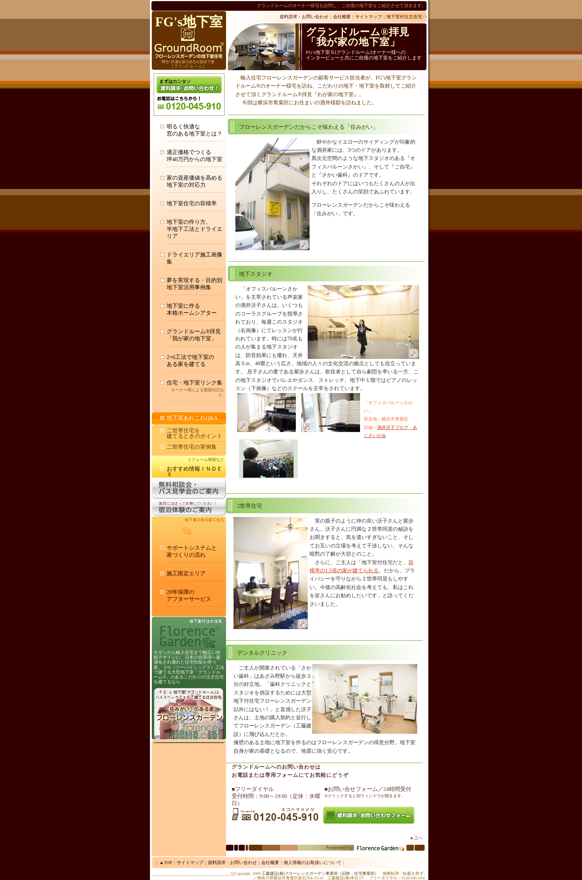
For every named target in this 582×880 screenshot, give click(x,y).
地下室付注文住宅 (404, 16)
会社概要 (342, 16)
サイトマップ (368, 16)
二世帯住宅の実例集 (192, 447)
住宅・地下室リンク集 (194, 383)
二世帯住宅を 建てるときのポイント (194, 433)
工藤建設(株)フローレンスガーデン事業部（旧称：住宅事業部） (320, 873)
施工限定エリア (186, 573)
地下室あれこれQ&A (192, 418)
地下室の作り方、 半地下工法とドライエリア (194, 229)
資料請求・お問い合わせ (303, 16)
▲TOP (165, 862)
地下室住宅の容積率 (192, 203)
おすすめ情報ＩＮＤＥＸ (194, 471)
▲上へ (416, 837)
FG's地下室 (189, 21)
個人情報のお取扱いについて (312, 862)
